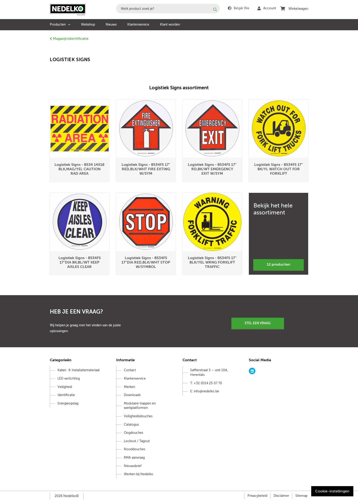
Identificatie (66, 395)
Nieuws (111, 24)
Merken (129, 387)
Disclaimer (281, 496)
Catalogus (131, 424)
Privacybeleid (257, 496)
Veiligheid (64, 387)
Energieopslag (67, 403)
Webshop (88, 24)
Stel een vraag (258, 323)
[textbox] (168, 8)
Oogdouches (133, 432)
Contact (130, 370)
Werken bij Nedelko (138, 474)
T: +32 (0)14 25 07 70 (206, 383)
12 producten (278, 264)
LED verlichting (68, 378)
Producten (58, 24)
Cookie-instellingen (332, 491)
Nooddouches (134, 449)
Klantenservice (138, 24)
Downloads (132, 395)
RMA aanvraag (134, 457)
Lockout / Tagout (137, 441)
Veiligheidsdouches (138, 416)
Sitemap (301, 496)
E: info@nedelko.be (204, 391)
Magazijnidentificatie (69, 39)
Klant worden (170, 24)
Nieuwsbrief (133, 466)
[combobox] (168, 8)
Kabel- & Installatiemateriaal (78, 370)
